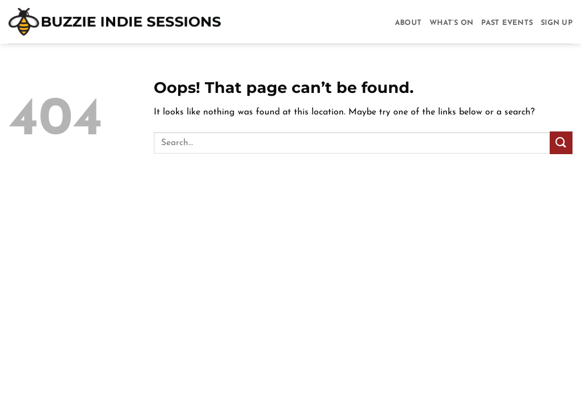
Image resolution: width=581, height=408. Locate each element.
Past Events (507, 23)
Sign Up (556, 23)
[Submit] (561, 142)
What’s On (451, 23)
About (408, 23)
